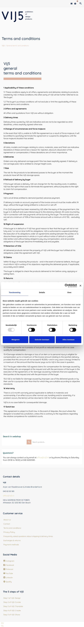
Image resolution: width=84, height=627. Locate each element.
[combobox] (2, 623)
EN (2, 623)
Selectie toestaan (42, 340)
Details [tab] (42, 292)
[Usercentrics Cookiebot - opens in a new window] (66, 285)
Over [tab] (69, 292)
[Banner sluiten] (80, 285)
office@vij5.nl (43, 457)
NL (2, 626)
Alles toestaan (68, 340)
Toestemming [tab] (14, 292)
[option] (2, 625)
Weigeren (16, 340)
